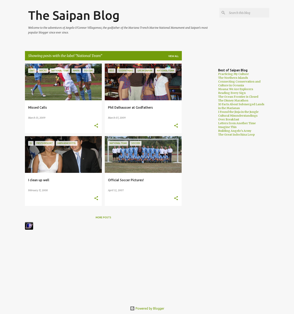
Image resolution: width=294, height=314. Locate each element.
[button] (96, 126)
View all (173, 56)
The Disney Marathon (233, 100)
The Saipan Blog (74, 15)
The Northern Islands (233, 78)
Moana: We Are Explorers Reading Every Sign (235, 91)
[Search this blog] (248, 13)
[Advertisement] (197, 123)
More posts (103, 217)
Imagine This (227, 127)
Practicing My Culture (233, 74)
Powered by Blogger (147, 308)
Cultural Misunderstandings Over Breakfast (237, 117)
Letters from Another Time (237, 123)
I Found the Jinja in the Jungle (238, 112)
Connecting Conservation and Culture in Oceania (239, 83)
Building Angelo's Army (234, 131)
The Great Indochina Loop (236, 134)
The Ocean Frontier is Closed (238, 96)
